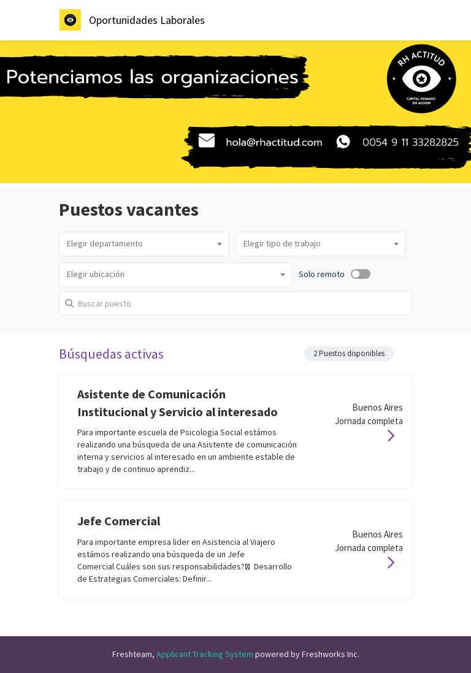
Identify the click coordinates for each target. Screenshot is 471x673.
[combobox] (144, 244)
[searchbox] (144, 244)
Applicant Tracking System (205, 654)
